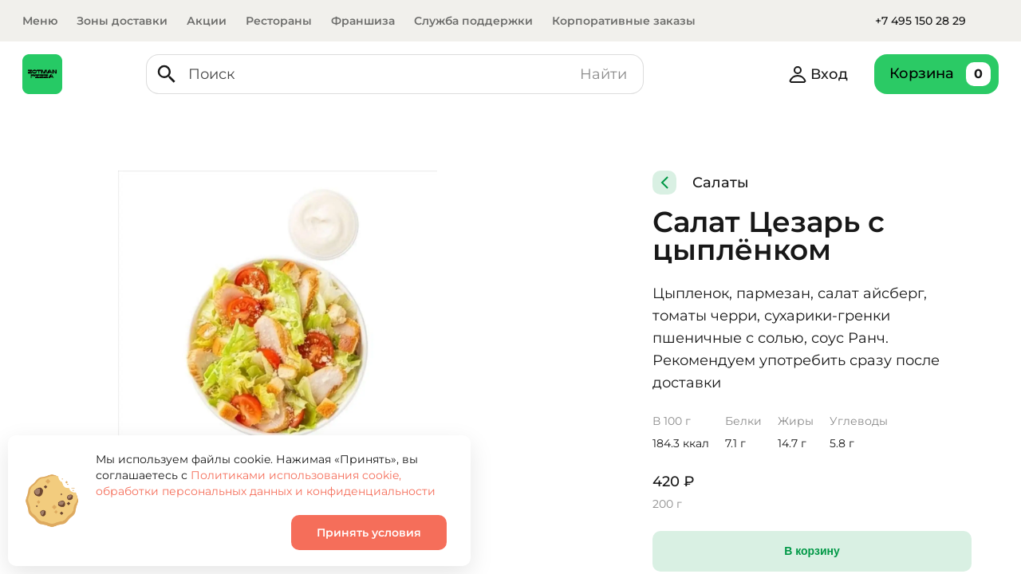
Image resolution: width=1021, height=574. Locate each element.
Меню (39, 21)
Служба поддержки (473, 21)
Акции (207, 21)
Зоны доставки (122, 21)
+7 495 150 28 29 (920, 21)
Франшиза (363, 21)
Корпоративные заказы (624, 21)
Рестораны (279, 21)
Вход (825, 74)
